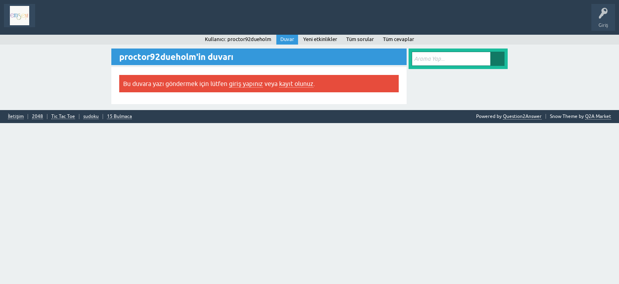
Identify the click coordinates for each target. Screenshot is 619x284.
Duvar (287, 39)
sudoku (91, 116)
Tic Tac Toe (63, 116)
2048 (37, 116)
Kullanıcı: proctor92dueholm (238, 39)
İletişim (16, 116)
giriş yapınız (246, 83)
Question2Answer (522, 116)
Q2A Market (598, 116)
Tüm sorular (360, 39)
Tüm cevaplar (398, 39)
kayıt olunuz (296, 83)
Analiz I (93, 21)
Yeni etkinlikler (320, 39)
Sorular (49, 21)
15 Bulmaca (119, 116)
